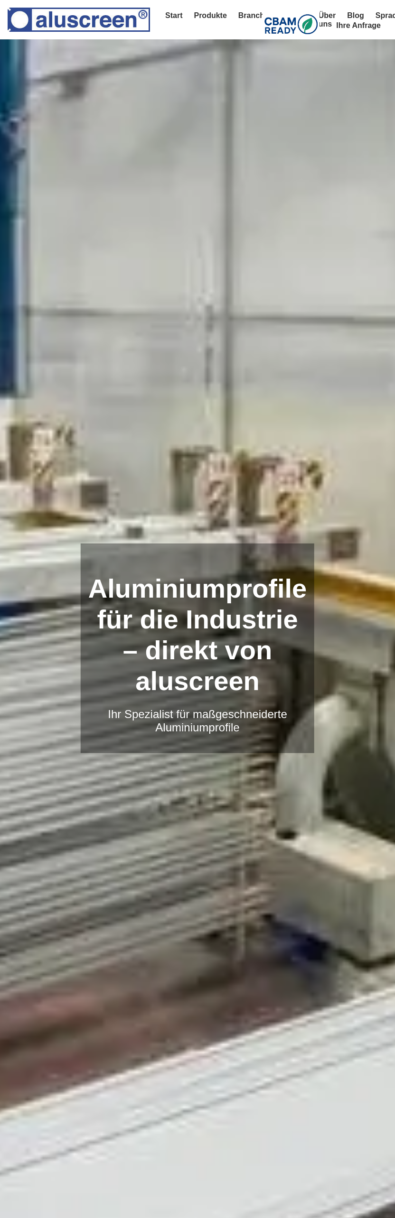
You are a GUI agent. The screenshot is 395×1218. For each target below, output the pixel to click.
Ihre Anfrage (358, 25)
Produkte (210, 15)
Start (173, 15)
